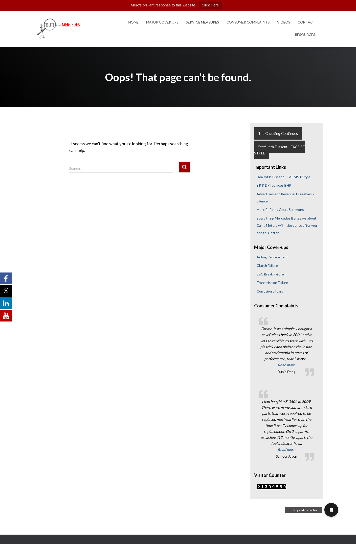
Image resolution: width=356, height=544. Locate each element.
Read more (296, 364)
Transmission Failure (272, 282)
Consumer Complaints (248, 22)
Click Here (210, 5)
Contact (306, 22)
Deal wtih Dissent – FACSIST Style (283, 177)
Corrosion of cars (270, 291)
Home (133, 22)
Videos (283, 22)
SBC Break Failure (270, 274)
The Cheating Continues (278, 133)
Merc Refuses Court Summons (280, 209)
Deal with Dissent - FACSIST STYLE (279, 150)
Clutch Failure (267, 265)
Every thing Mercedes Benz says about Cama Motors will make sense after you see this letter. (287, 225)
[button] (331, 510)
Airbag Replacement (272, 257)
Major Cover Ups (162, 22)
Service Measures (202, 22)
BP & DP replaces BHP (274, 185)
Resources (305, 34)
